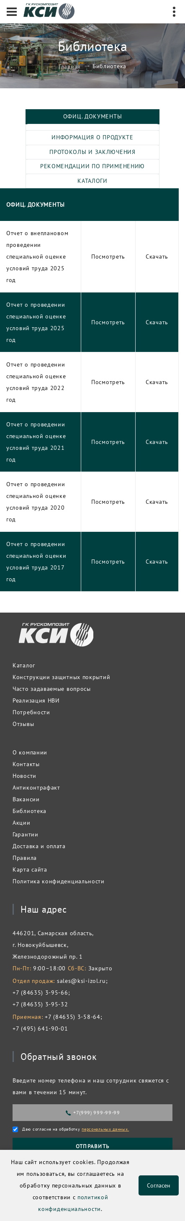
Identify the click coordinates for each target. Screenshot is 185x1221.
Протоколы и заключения (92, 152)
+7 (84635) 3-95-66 (40, 992)
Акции (22, 822)
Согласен (158, 1185)
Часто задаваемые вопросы (52, 689)
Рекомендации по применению (92, 166)
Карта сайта (30, 869)
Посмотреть (108, 256)
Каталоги (92, 181)
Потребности (31, 712)
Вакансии (26, 799)
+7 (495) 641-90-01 (40, 1028)
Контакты (26, 764)
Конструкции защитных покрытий (61, 677)
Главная (70, 66)
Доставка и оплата (39, 846)
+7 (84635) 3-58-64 (72, 1017)
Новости (24, 776)
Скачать (157, 256)
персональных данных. (105, 1129)
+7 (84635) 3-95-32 (40, 1004)
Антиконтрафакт (36, 787)
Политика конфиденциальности (59, 881)
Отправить (93, 1146)
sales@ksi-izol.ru (81, 981)
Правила (25, 858)
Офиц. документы (92, 116)
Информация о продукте (92, 137)
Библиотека (29, 811)
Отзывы (23, 724)
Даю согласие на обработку (75, 1129)
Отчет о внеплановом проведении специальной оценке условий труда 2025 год (37, 256)
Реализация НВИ (36, 700)
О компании (30, 752)
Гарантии (26, 834)
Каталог (24, 665)
